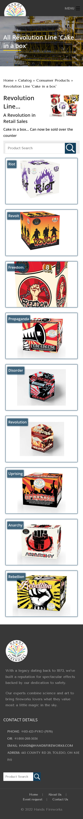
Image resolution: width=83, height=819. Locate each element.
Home (33, 794)
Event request (32, 799)
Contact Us (60, 799)
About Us (55, 794)
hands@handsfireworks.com (46, 745)
